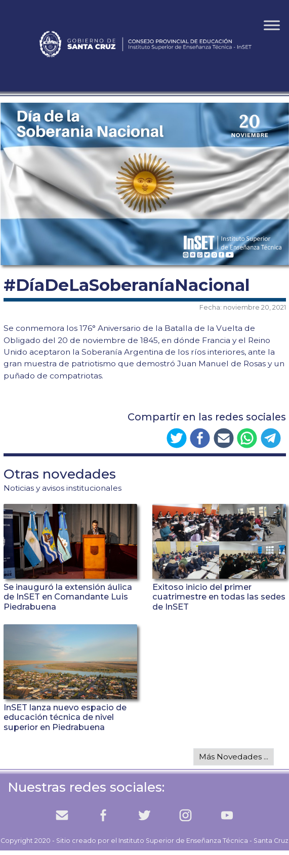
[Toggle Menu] (272, 25)
